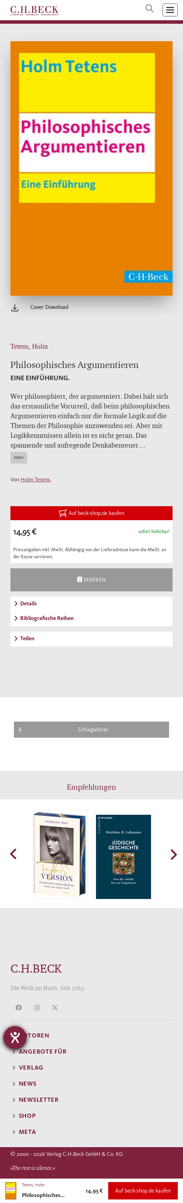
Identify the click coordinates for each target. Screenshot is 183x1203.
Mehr (19, 457)
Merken (91, 579)
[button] (14, 854)
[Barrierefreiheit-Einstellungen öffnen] (14, 1037)
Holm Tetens (35, 479)
